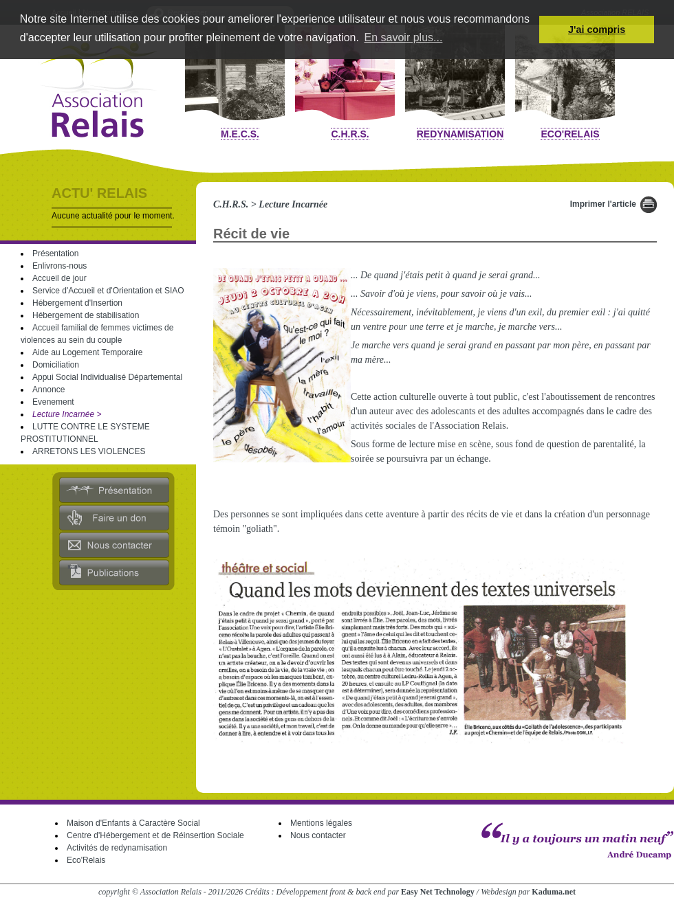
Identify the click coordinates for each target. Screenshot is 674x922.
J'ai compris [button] (596, 29)
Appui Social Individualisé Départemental (107, 377)
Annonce (48, 389)
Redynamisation (460, 133)
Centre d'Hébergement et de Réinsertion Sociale (155, 835)
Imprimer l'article (603, 204)
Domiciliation (55, 365)
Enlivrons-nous (59, 266)
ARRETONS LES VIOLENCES (89, 451)
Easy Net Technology (438, 892)
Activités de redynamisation (117, 848)
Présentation (55, 253)
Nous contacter (318, 835)
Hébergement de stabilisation (85, 315)
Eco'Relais (570, 133)
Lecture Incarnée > (66, 414)
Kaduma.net (554, 892)
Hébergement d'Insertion (77, 303)
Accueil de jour (59, 278)
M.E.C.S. (240, 133)
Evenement (53, 402)
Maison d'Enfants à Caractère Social (133, 823)
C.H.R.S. (350, 133)
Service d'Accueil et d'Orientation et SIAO (108, 290)
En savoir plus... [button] (404, 37)
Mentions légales (321, 823)
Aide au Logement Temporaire (87, 352)
